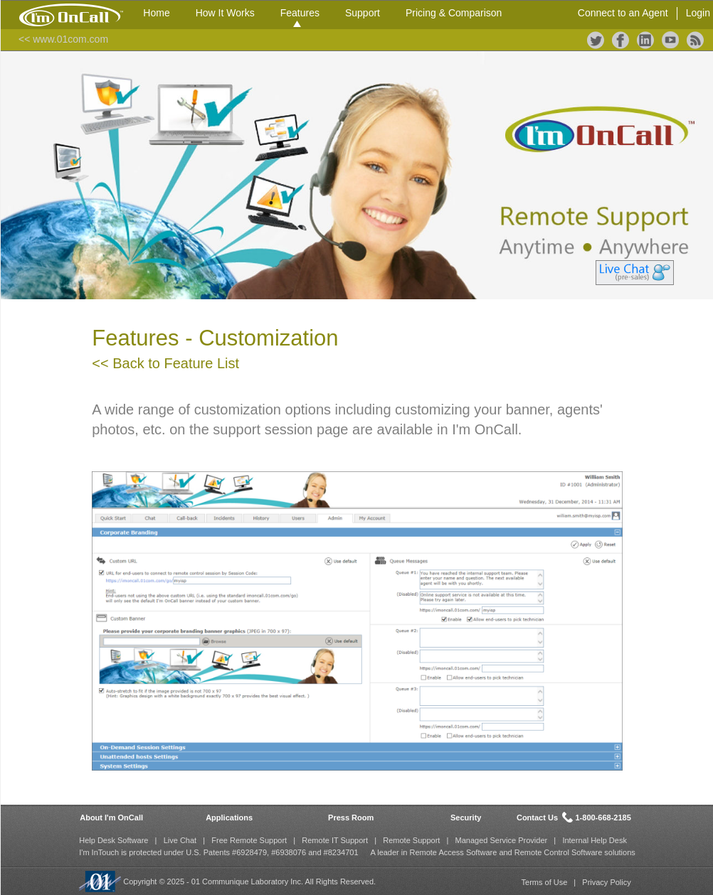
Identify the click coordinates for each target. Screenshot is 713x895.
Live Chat (180, 840)
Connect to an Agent (623, 12)
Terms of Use (545, 882)
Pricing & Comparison (454, 12)
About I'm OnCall (111, 817)
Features (299, 12)
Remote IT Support (335, 840)
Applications (229, 817)
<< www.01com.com (63, 39)
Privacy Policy (606, 882)
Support (362, 12)
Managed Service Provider (501, 840)
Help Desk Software (113, 840)
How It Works (225, 12)
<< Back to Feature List (165, 363)
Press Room (351, 817)
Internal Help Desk (594, 840)
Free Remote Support (249, 840)
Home (156, 12)
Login (698, 12)
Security (465, 817)
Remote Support (411, 840)
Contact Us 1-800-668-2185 (574, 817)
